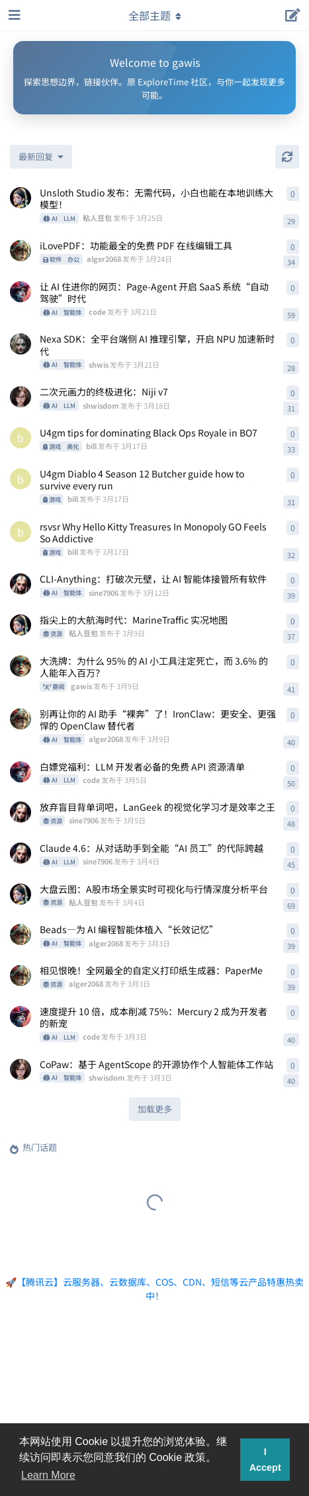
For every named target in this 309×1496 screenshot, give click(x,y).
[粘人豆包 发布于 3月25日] (20, 197)
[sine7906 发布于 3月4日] (20, 853)
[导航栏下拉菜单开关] (155, 15)
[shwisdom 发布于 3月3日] (20, 1069)
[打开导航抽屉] (13, 15)
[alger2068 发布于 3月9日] (20, 718)
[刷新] (287, 157)
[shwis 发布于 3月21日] (20, 343)
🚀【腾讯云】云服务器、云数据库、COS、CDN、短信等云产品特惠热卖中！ (154, 1288)
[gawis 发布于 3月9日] (20, 666)
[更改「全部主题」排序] (41, 157)
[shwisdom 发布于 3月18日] (20, 396)
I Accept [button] (265, 1459)
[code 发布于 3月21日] (20, 291)
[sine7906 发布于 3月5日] (20, 812)
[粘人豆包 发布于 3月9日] (20, 625)
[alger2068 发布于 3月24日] (20, 250)
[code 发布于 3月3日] (20, 1016)
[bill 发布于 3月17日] (20, 437)
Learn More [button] (48, 1475)
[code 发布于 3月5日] (20, 771)
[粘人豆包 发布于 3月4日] (20, 894)
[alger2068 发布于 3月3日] (20, 934)
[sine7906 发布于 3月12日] (20, 584)
